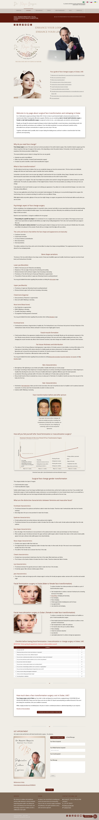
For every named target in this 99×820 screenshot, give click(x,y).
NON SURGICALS (39, 11)
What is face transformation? (58, 80)
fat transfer (74, 357)
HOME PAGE (18, 11)
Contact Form (67, 807)
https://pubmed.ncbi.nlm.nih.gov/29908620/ (25, 785)
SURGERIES (28, 11)
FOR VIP (49, 11)
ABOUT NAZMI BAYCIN (59, 11)
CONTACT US (79, 11)
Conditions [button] (47, 647)
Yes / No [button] (81, 647)
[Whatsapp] (95, 816)
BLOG (70, 11)
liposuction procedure (55, 357)
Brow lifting (54, 596)
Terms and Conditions (18, 815)
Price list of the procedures (23, 708)
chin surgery (53, 279)
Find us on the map (69, 805)
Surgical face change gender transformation (61, 84)
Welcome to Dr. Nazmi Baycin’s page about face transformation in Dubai (67, 75)
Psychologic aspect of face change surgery (61, 82)
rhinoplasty (52, 317)
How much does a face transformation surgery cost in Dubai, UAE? (66, 96)
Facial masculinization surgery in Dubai (60, 89)
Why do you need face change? (58, 77)
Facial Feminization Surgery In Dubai (59, 87)
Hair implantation (25, 385)
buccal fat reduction (65, 357)
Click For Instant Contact (57, 737)
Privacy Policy (25, 815)
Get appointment (55, 98)
